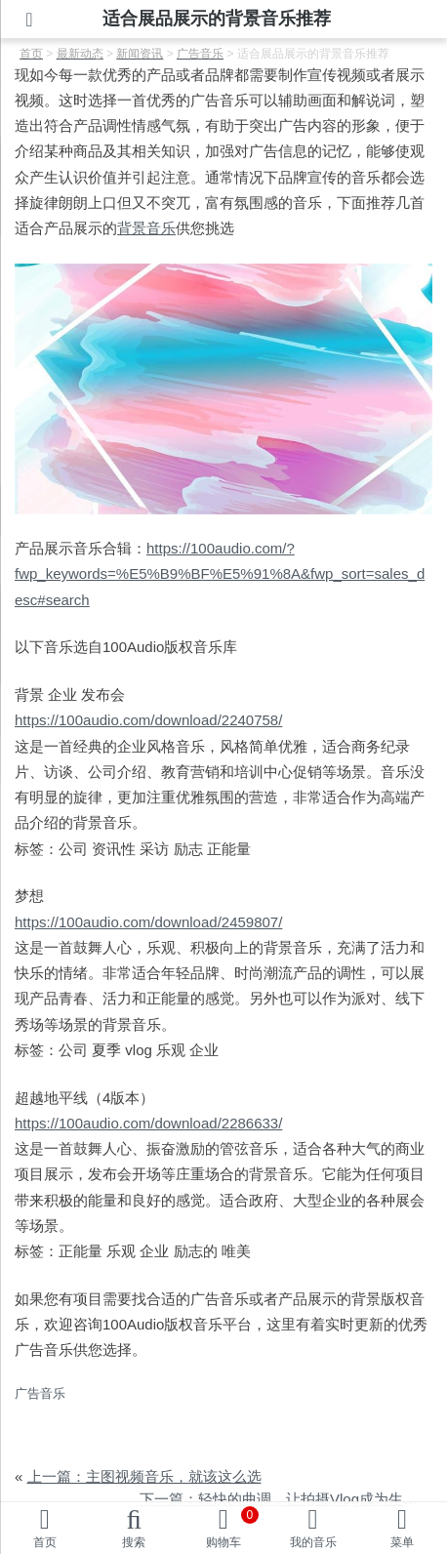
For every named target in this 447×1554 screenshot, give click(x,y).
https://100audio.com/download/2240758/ (148, 720)
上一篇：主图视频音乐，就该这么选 (144, 1476)
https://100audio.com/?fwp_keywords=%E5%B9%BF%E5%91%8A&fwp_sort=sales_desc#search (220, 574)
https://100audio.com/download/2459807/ (148, 922)
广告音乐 (40, 1393)
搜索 (133, 1542)
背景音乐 (146, 228)
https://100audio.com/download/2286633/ (148, 1123)
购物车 (232, 1527)
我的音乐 (313, 1542)
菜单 (402, 1542)
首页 (45, 1542)
